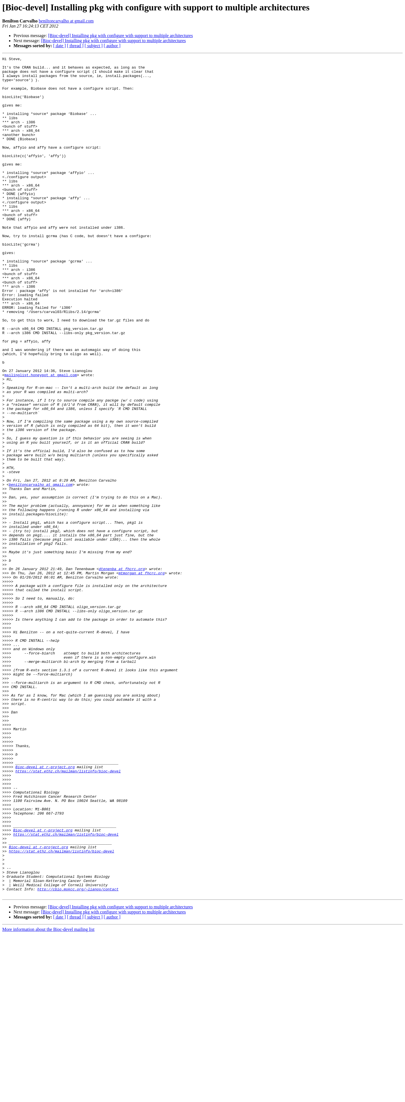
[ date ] (59, 45)
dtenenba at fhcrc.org (122, 671)
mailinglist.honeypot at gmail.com (40, 438)
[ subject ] (94, 45)
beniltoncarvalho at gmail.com (66, 21)
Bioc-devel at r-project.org (45, 909)
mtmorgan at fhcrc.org (141, 676)
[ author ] (112, 45)
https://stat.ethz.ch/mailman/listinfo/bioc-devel (68, 914)
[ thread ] (75, 45)
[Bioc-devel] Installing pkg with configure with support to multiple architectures (120, 35)
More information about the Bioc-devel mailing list (48, 1097)
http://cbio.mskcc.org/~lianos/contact (78, 1055)
